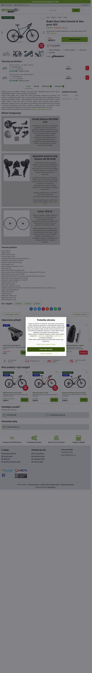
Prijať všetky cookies (46, 349)
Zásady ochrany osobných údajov (46, 344)
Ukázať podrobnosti (46, 353)
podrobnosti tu (42, 336)
